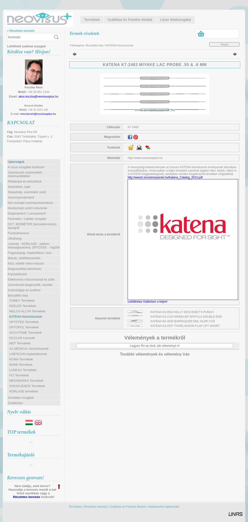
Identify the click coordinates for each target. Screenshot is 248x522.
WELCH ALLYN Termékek (27, 311)
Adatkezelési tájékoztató (163, 506)
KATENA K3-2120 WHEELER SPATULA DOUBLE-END (186, 316)
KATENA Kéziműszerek (25, 316)
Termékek (75, 506)
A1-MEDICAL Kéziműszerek (29, 348)
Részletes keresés (26, 497)
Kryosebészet (17, 274)
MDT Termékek (20, 343)
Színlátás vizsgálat (21, 397)
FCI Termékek (19, 375)
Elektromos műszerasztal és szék (31, 279)
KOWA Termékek (21, 359)
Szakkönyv (15, 403)
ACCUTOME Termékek (25, 332)
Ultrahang (14, 238)
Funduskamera (18, 233)
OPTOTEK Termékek (24, 322)
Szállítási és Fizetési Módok (128, 506)
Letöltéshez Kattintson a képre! (148, 301)
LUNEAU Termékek (22, 370)
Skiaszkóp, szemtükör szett (27, 192)
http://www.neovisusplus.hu (145, 158)
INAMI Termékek (20, 364)
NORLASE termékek (23, 391)
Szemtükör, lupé (19, 187)
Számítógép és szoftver (24, 290)
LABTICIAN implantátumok (28, 354)
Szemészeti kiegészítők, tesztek (30, 285)
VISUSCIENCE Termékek (27, 386)
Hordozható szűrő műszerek (27, 208)
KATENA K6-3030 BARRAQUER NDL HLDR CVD (182, 321)
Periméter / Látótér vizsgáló (27, 219)
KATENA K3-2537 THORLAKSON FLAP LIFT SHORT (185, 326)
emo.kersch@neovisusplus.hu (38, 113)
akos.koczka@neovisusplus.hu (38, 96)
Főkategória (77, 45)
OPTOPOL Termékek (24, 327)
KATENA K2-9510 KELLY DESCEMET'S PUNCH (182, 312)
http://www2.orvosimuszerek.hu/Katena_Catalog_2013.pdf (165, 177)
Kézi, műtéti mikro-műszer (26, 263)
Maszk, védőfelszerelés (24, 258)
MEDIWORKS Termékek (26, 380)
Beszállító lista (94, 45)
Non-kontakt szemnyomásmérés (30, 203)
